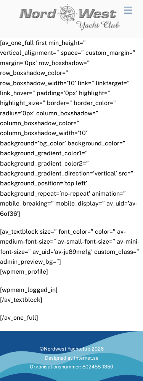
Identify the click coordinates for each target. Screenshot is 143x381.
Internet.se (86, 358)
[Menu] (128, 10)
